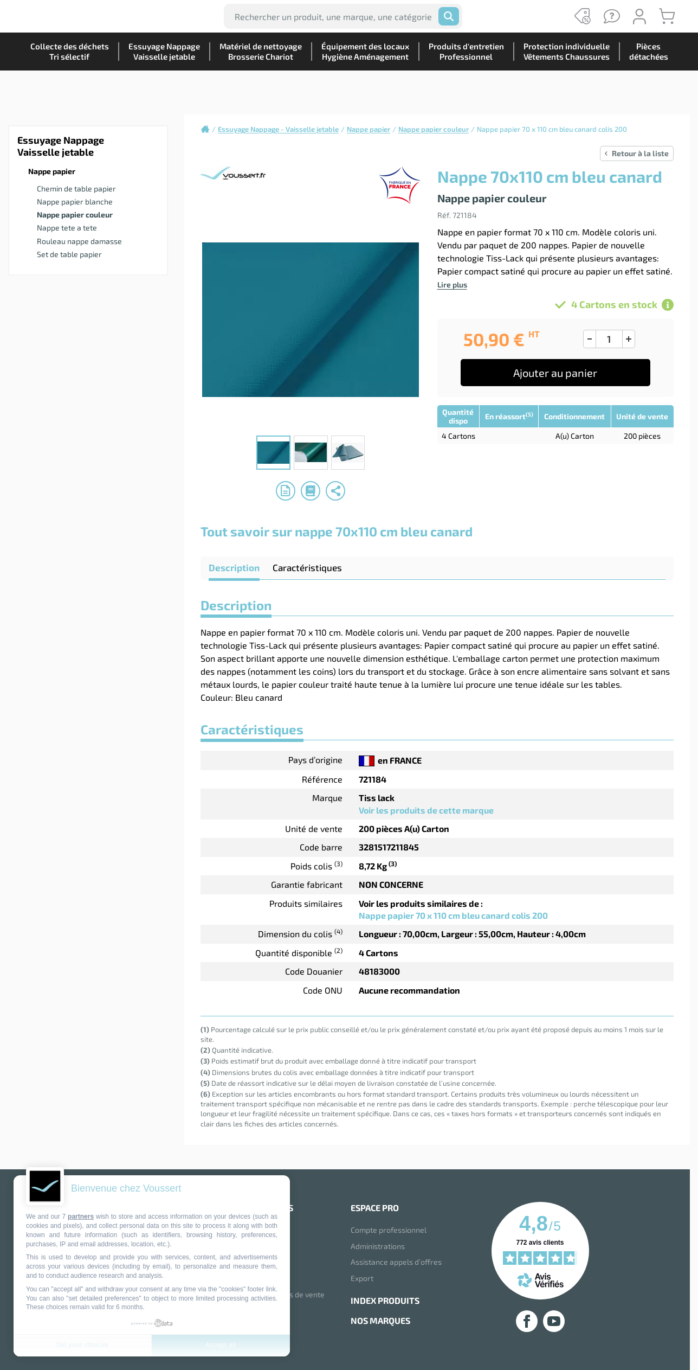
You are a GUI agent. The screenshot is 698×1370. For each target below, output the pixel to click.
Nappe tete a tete (67, 227)
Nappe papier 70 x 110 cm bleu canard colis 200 (453, 915)
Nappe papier (51, 171)
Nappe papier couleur (75, 214)
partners (81, 1216)
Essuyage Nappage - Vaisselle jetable (278, 129)
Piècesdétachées (644, 89)
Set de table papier (69, 254)
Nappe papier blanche (75, 201)
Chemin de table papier (76, 188)
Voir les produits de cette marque (426, 810)
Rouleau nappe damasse (79, 241)
